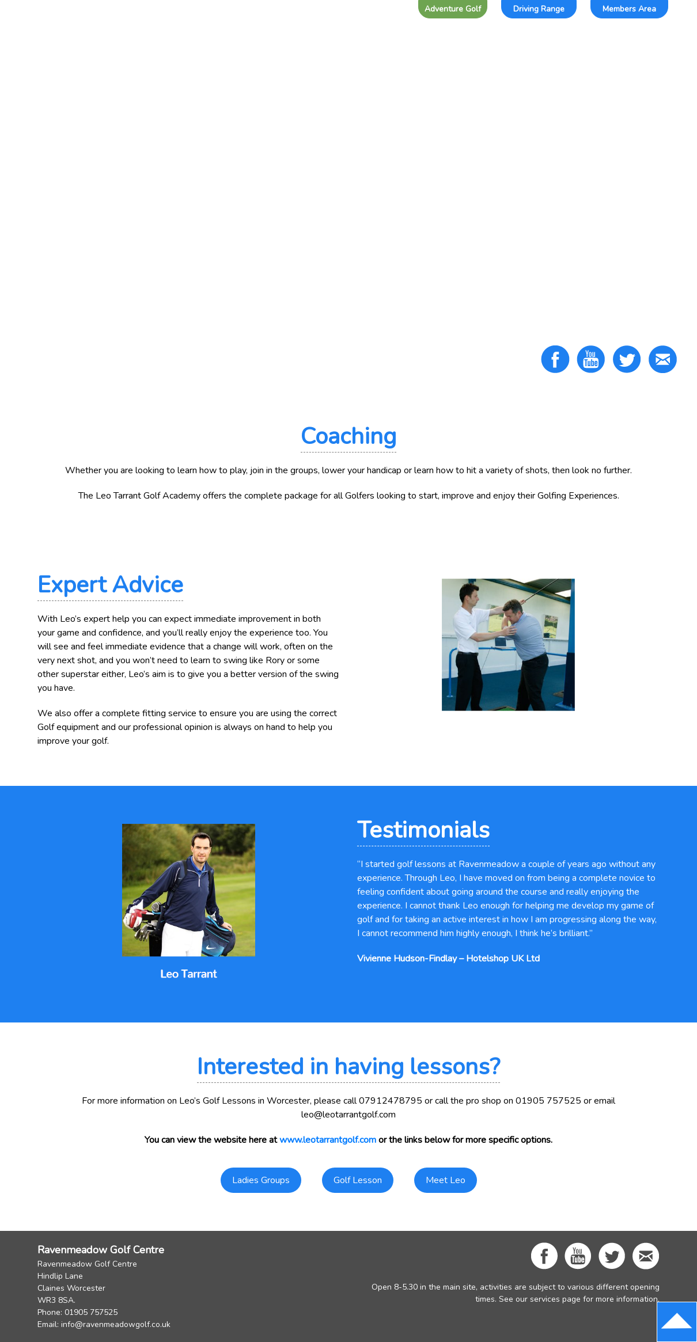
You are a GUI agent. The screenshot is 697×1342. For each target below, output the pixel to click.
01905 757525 (91, 1312)
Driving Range (539, 8)
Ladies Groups (261, 1180)
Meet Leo (445, 1180)
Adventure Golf (453, 8)
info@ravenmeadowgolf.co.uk (116, 1324)
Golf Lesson (358, 1180)
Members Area (629, 8)
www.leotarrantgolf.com (327, 1140)
